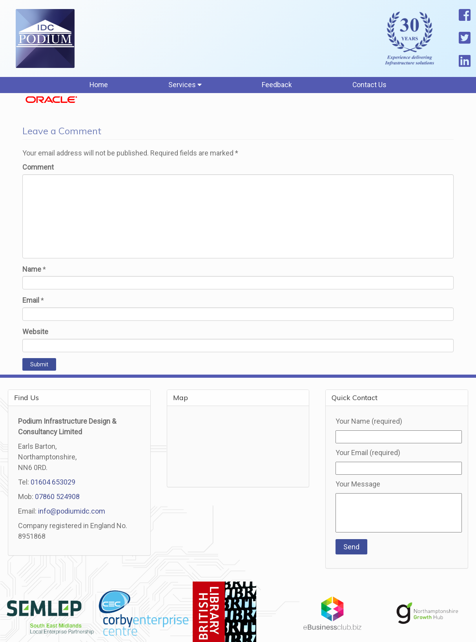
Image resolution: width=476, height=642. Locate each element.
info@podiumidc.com (71, 512)
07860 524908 (57, 498)
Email (30, 302)
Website (35, 333)
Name (31, 271)
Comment (38, 169)
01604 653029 (53, 483)
